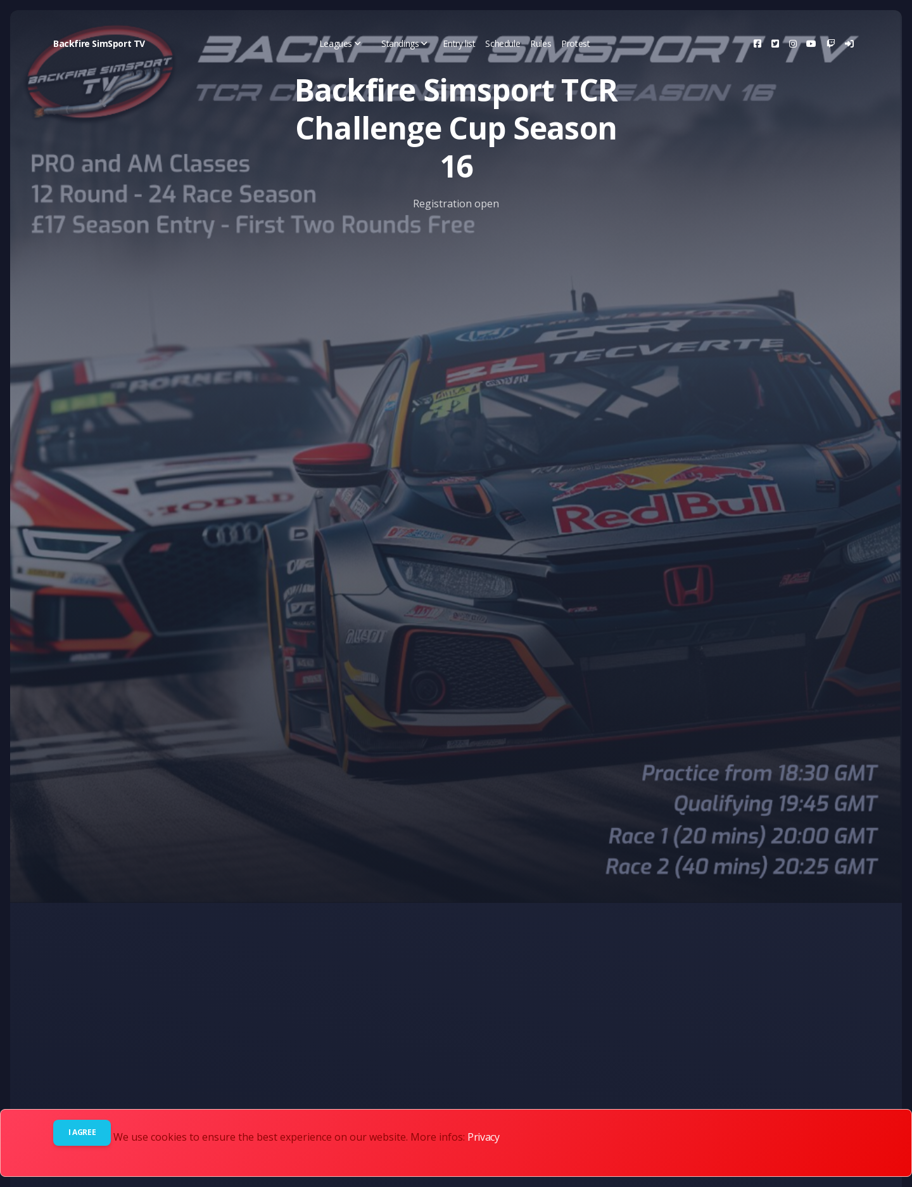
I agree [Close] (82, 1132)
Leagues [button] (340, 43)
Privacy (483, 1137)
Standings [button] (404, 43)
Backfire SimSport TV (99, 43)
